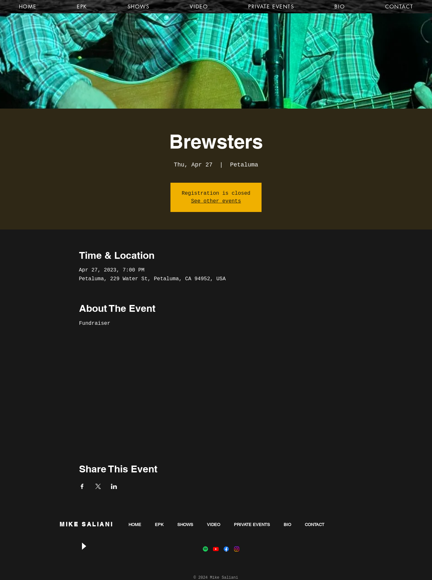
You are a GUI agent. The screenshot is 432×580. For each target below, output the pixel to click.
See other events (216, 201)
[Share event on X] (98, 486)
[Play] (83, 546)
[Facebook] (226, 549)
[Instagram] (236, 549)
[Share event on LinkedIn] (114, 486)
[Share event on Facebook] (82, 486)
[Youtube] (215, 549)
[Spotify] (205, 549)
